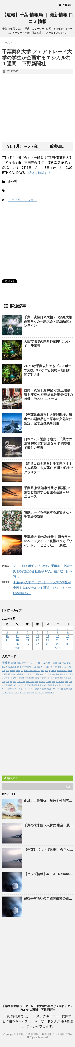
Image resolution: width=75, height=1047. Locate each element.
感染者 (39, 667)
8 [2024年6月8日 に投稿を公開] (57, 632)
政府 (69, 678)
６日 (6, 692)
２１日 (48, 682)
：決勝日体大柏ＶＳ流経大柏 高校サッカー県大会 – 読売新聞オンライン (48, 321)
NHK (70, 682)
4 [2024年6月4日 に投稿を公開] (17, 632)
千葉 (38, 663)
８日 (15, 685)
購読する (11, 778)
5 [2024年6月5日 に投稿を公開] (27, 632)
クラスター (21, 682)
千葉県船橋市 (58, 678)
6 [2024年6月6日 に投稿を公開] (37, 632)
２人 (65, 674)
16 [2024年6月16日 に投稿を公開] (67, 636)
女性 (29, 674)
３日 (66, 682)
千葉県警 (51, 685)
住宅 (14, 682)
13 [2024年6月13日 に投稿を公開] (37, 636)
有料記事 (28, 667)
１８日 (60, 689)
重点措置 (9, 685)
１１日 (63, 685)
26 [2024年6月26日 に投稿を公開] (27, 643)
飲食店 (52, 674)
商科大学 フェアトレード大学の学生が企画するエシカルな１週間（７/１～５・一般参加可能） (42, 587)
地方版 (37, 678)
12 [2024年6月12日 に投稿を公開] (27, 636)
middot (18, 671)
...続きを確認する (38, 172)
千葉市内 (43, 678)
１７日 (41, 692)
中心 (20, 689)
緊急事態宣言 (62, 671)
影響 (59, 667)
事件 (39, 685)
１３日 (44, 685)
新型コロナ (30, 682)
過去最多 (42, 682)
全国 (32, 692)
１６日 (25, 689)
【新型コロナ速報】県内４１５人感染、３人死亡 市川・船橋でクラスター (48, 468)
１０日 (10, 678)
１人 (24, 685)
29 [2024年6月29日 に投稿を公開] (57, 643)
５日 (16, 689)
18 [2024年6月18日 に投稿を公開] (17, 640)
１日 (33, 674)
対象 (37, 674)
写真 (34, 667)
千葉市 (54, 663)
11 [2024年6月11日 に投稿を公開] (17, 636)
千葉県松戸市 (49, 692)
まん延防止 (60, 682)
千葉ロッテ (47, 667)
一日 (25, 674)
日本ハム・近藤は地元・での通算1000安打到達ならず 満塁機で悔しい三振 (48, 443)
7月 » (58, 647)
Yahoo (12, 671)
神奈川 (53, 671)
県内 (64, 663)
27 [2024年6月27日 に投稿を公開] (37, 643)
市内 (47, 674)
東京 (7, 671)
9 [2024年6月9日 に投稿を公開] (68, 632)
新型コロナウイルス (23, 662)
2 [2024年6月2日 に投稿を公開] (68, 628)
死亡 (22, 667)
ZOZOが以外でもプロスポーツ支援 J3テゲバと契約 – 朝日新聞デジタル (47, 370)
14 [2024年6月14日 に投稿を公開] (47, 636)
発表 (65, 678)
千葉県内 (45, 663)
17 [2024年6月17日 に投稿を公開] (7, 640)
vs (21, 692)
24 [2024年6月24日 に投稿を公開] (7, 643)
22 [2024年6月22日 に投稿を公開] (57, 640)
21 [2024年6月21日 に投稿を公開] (47, 640)
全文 (55, 667)
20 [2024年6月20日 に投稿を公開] (37, 640)
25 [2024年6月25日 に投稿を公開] (17, 643)
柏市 (26, 678)
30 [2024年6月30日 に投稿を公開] (67, 643)
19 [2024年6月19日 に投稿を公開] (27, 640)
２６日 (54, 689)
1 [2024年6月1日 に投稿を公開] (57, 628)
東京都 (31, 678)
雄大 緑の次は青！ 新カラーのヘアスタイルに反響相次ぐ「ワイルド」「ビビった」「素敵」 (48, 541)
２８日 (50, 678)
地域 (36, 682)
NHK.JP (64, 667)
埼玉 (46, 671)
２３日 (16, 692)
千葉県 (6, 662)
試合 (15, 678)
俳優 (3, 682)
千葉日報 (20, 678)
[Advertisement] (37, 108)
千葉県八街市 (46, 689)
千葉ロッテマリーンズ (32, 671)
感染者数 (20, 674)
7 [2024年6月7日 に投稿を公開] (47, 632)
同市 (53, 682)
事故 (57, 674)
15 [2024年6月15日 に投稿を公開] (57, 636)
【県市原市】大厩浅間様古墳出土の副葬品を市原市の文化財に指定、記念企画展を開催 (48, 419)
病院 (68, 685)
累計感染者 (12, 674)
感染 (59, 663)
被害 (56, 685)
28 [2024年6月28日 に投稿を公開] (47, 643)
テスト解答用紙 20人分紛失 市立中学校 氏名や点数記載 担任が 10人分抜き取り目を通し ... (42, 571)
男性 (42, 671)
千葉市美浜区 (32, 685)
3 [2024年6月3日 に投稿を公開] (7, 632)
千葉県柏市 (10, 689)
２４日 (31, 689)
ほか (36, 692)
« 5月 (17, 647)
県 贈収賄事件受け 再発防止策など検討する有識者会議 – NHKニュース (48, 492)
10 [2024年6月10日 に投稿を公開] (7, 636)
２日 (3, 685)
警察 (61, 674)
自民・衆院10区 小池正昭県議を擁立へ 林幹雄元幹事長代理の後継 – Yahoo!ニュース (48, 395)
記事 (7, 682)
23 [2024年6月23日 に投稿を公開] (67, 640)
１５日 (19, 685)
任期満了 (38, 689)
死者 (28, 692)
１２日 (11, 692)
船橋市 (42, 674)
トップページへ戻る (22, 200)
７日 (24, 692)
